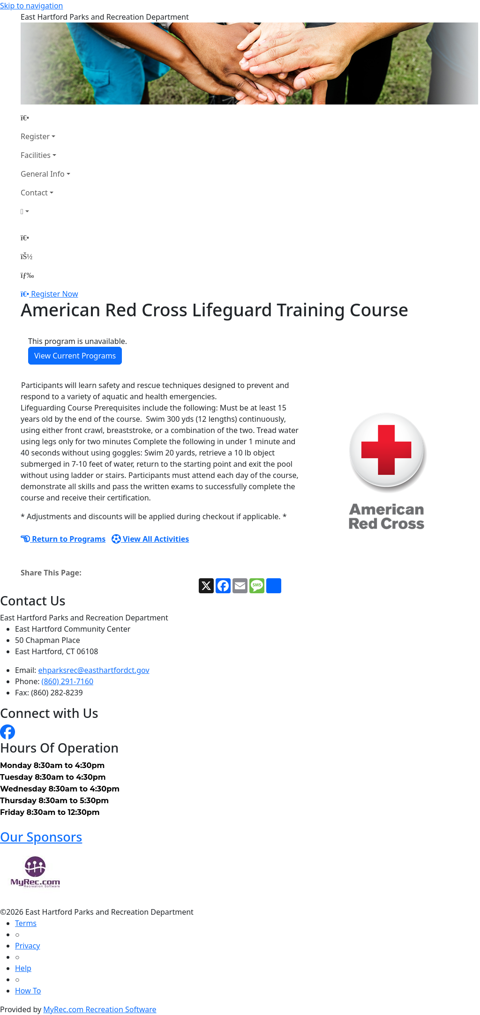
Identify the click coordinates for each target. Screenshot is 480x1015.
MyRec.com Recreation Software (99, 1009)
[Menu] (27, 275)
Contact (34, 192)
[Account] (45, 211)
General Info (43, 174)
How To (28, 990)
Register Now (54, 294)
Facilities (36, 155)
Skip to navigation (31, 5)
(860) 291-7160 (67, 681)
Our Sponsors (41, 836)
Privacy (27, 945)
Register (35, 136)
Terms (26, 923)
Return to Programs (63, 539)
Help (23, 968)
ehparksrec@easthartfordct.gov (94, 670)
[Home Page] (45, 117)
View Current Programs (75, 356)
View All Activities (150, 539)
